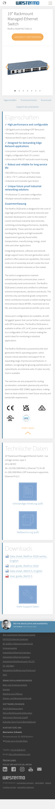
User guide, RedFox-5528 (24, 566)
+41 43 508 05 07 (18, 749)
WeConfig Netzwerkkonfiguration (17, 713)
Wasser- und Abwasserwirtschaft (17, 698)
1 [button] (15, 91)
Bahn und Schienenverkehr (15, 685)
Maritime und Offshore (13, 693)
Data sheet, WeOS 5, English (26, 571)
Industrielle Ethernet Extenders (17, 652)
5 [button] (31, 91)
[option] (27, 66)
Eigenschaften (10, 100)
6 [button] (35, 91)
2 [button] (19, 91)
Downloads (46, 100)
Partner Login (9, 760)
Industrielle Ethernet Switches (16, 657)
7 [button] (40, 91)
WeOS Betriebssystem (13, 708)
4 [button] (27, 91)
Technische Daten (29, 100)
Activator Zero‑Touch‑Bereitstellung (19, 721)
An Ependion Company (25, 783)
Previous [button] (7, 67)
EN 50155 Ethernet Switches (15, 639)
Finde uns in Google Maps (16, 741)
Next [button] (48, 67)
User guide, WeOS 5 (21, 576)
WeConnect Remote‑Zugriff (15, 717)
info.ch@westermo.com (19, 754)
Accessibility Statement (25, 787)
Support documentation (27, 106)
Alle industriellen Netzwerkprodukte (19, 634)
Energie (6, 689)
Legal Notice (39, 783)
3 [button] (23, 91)
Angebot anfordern (27, 37)
